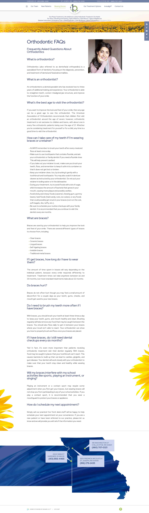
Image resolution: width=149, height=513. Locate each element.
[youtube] (146, 31)
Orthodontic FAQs (105, 20)
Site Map (58, 509)
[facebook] (146, 27)
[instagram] (146, 37)
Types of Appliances (95, 18)
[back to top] (120, 509)
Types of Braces (74, 18)
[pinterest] (146, 24)
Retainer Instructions (44, 20)
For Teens (50, 18)
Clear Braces (84, 18)
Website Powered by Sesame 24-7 (39, 509)
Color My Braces (80, 20)
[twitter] (146, 34)
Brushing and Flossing (61, 18)
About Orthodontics (92, 20)
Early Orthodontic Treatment (84, 17)
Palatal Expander (69, 20)
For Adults (97, 17)
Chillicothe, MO (103, 1)
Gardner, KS (31, 1)
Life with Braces (69, 17)
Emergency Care (57, 20)
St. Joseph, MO (66, 1)
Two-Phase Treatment (56, 17)
